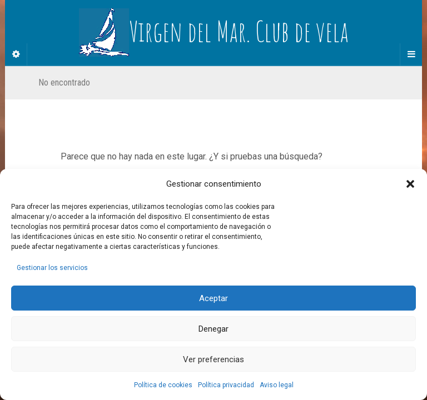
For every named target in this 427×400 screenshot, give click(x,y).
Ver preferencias (213, 359)
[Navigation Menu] (411, 54)
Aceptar (213, 298)
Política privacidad (226, 385)
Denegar (213, 329)
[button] (410, 183)
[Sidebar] (16, 54)
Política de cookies (163, 385)
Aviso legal (277, 385)
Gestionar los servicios (52, 268)
